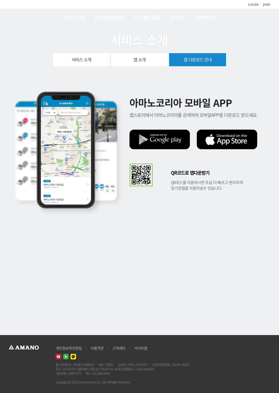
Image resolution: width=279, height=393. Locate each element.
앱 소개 (139, 59)
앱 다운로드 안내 (198, 59)
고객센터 (118, 348)
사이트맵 (140, 348)
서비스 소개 (81, 59)
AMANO (26, 17)
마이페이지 (206, 17)
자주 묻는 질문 (147, 17)
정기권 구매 (74, 17)
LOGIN (253, 4)
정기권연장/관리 (109, 17)
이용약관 (97, 348)
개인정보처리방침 (69, 348)
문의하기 (177, 17)
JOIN (266, 4)
